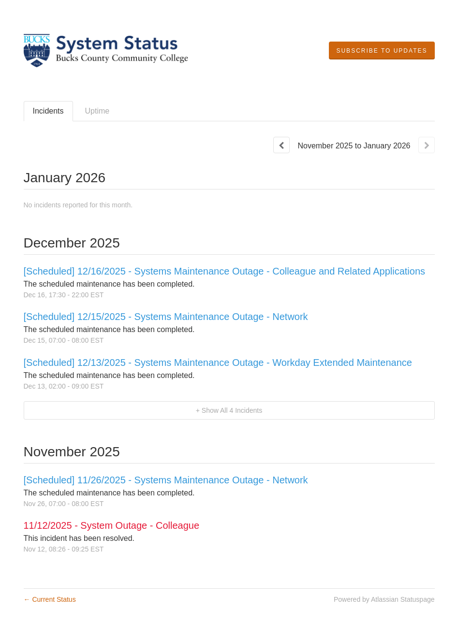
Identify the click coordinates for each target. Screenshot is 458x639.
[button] (381, 51)
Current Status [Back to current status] (50, 599)
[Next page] (426, 145)
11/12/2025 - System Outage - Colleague (112, 525)
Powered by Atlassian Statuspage (384, 599)
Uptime (97, 111)
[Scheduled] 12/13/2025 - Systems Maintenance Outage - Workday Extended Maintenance (218, 362)
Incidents (48, 111)
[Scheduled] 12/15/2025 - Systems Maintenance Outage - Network (166, 316)
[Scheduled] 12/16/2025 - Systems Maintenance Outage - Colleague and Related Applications (225, 271)
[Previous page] (281, 145)
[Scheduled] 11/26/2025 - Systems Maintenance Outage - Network (166, 480)
